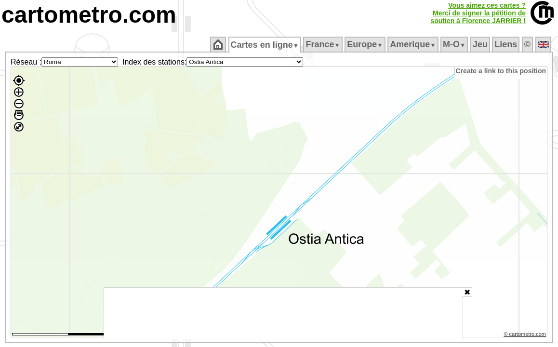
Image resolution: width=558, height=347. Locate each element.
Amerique (414, 44)
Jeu (480, 44)
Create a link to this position (501, 71)
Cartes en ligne (265, 45)
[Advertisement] (283, 313)
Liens (506, 44)
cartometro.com (88, 14)
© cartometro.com (526, 335)
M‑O (455, 44)
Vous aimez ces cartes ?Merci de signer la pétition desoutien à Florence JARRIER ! (478, 13)
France (323, 44)
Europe (366, 44)
